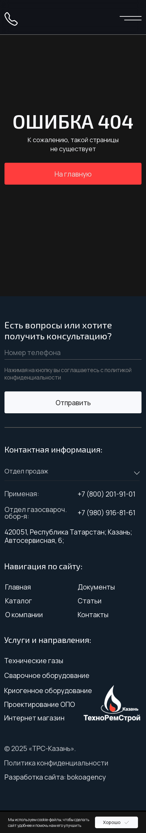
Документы (96, 586)
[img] (73, 17)
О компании (24, 614)
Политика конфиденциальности (56, 762)
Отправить (73, 402)
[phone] (73, 353)
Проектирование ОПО (39, 704)
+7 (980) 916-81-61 (106, 512)
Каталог (18, 600)
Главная (18, 586)
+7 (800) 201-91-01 (106, 494)
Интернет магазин (34, 717)
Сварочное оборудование (47, 675)
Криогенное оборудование (48, 690)
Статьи (90, 600)
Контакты (93, 614)
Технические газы (33, 660)
